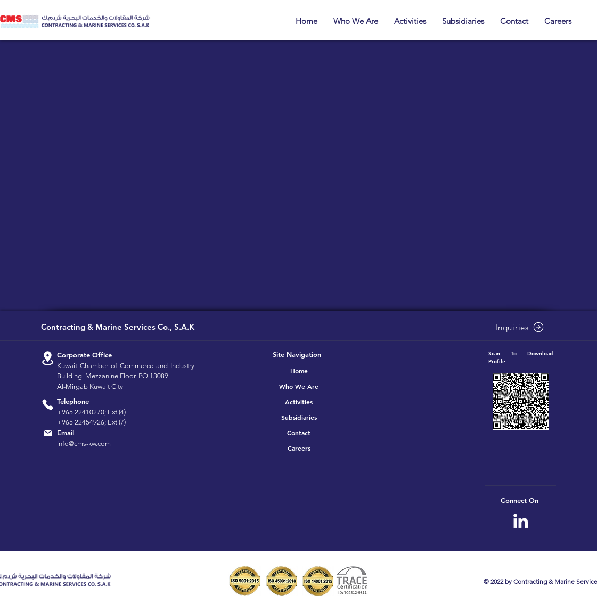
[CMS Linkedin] (520, 520)
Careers (299, 448)
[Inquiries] (520, 327)
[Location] (48, 358)
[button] (355, 21)
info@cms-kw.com (84, 443)
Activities (299, 401)
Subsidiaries (299, 417)
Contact (298, 432)
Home (299, 370)
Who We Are (298, 386)
